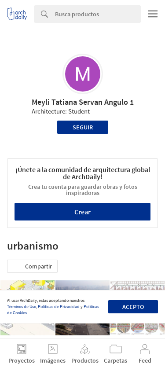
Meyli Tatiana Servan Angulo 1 (83, 102)
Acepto (133, 307)
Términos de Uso (21, 306)
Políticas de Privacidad (59, 306)
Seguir (83, 127)
